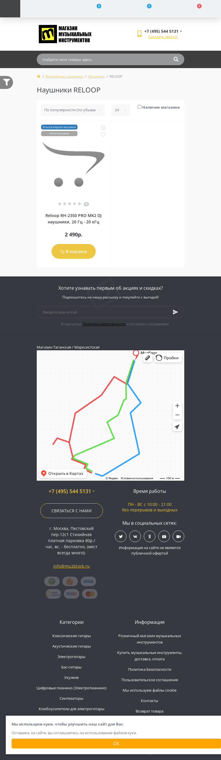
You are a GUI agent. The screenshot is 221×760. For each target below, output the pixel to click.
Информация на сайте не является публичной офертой (150, 550)
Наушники (96, 76)
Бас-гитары (71, 667)
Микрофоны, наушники (64, 76)
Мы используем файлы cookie (149, 690)
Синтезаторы (71, 698)
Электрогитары (71, 656)
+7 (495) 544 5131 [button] (72, 491)
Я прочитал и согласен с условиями (115, 324)
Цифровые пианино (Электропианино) (71, 687)
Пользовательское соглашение (149, 679)
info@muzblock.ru (71, 566)
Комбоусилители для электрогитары (71, 708)
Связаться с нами (71, 510)
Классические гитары (71, 635)
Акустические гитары (71, 646)
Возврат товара (149, 711)
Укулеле (71, 677)
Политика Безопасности (104, 324)
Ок (116, 743)
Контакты (149, 700)
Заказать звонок (163, 36)
